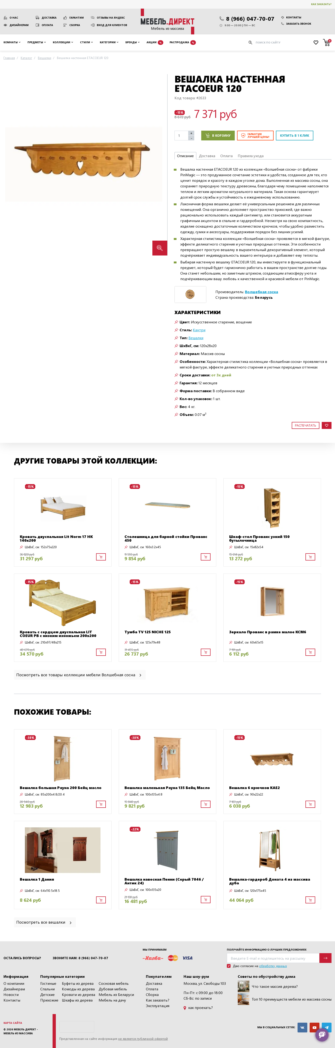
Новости (11, 994)
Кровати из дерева (78, 994)
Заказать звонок (296, 23)
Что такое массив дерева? (268, 986)
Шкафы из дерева (77, 1000)
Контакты (291, 17)
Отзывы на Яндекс (111, 17)
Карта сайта (12, 1023)
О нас (14, 17)
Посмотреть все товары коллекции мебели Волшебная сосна (79, 674)
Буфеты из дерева (78, 983)
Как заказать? (321, 4)
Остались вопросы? (22, 958)
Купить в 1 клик (294, 135)
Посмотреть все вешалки (44, 922)
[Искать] (250, 42)
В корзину (218, 135)
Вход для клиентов (112, 25)
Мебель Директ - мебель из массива (20, 1031)
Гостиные (48, 983)
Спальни (47, 988)
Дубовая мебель (113, 988)
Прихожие (49, 1000)
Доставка (49, 17)
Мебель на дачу (112, 1000)
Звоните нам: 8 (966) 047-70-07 (80, 958)
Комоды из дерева (78, 988)
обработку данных (273, 966)
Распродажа (183, 42)
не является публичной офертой (143, 1038)
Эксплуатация (157, 1005)
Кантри (199, 329)
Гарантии (76, 17)
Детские (47, 994)
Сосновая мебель (114, 983)
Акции (155, 42)
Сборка (74, 25)
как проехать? (198, 1007)
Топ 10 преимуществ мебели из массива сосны (285, 999)
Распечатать (305, 425)
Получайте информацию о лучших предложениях (266, 949)
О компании (13, 983)
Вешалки (195, 337)
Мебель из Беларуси (116, 994)
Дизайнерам (19, 25)
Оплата (47, 25)
